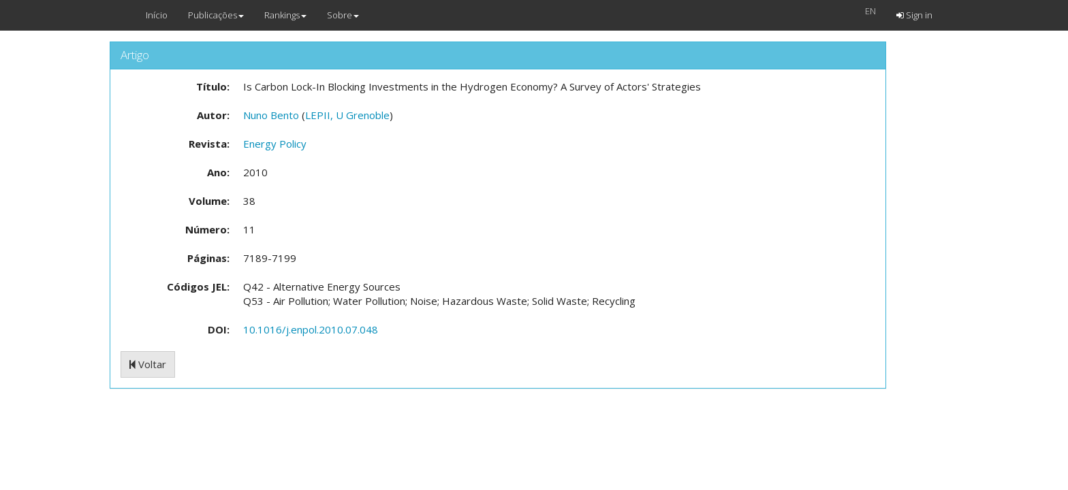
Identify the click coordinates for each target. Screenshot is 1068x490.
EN (870, 11)
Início (157, 15)
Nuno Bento (271, 115)
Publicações (216, 15)
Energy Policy (275, 143)
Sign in (914, 15)
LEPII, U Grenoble (347, 115)
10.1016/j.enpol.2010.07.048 (310, 329)
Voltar (147, 364)
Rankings (285, 15)
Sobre (343, 15)
